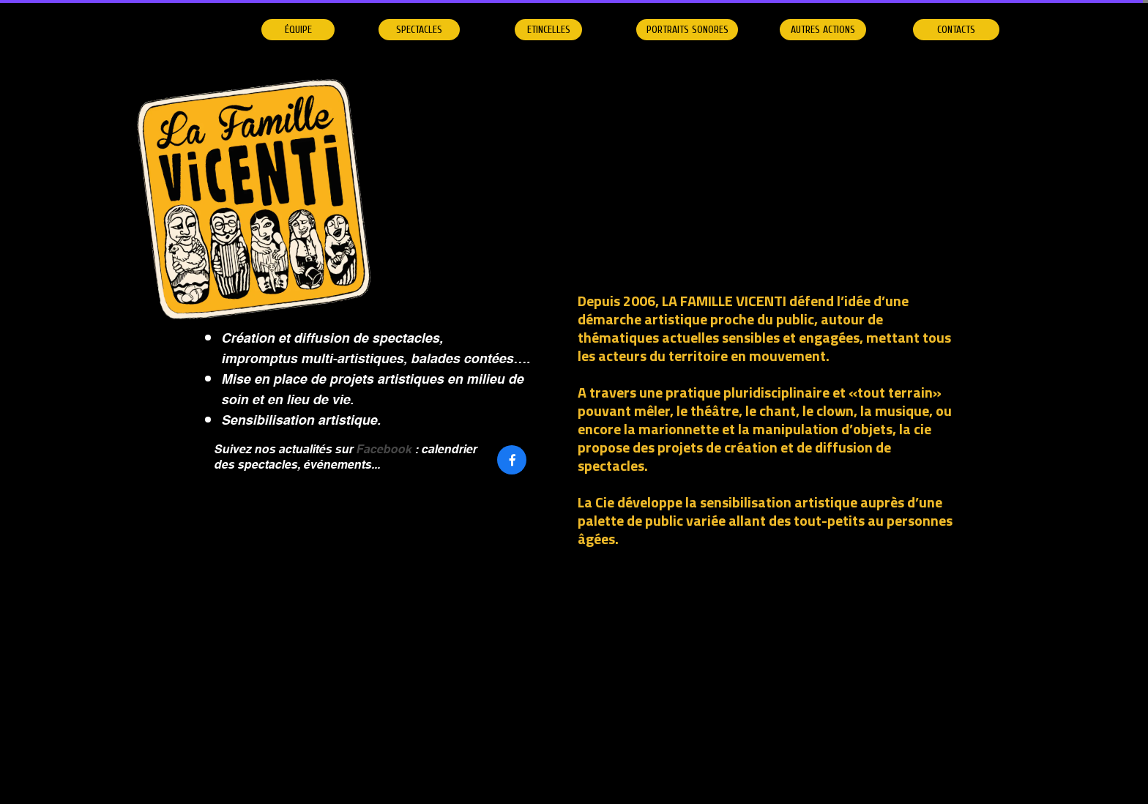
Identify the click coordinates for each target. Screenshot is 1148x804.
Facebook (383, 450)
